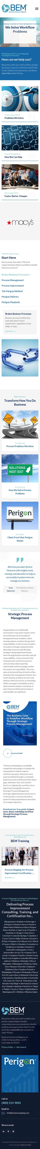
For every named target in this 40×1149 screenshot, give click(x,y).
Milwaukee (7, 964)
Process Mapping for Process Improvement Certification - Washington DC (19, 873)
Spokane (18, 986)
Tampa (35, 986)
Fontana (12, 941)
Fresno (6, 944)
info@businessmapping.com (18, 1113)
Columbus (32, 936)
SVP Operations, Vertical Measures (24, 589)
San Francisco (25, 983)
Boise (5, 930)
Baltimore (19, 927)
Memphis (24, 961)
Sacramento (8, 978)
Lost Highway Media (24, 1145)
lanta (18, 924)
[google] (8, 1131)
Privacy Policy (7, 1047)
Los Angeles (14, 958)
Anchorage (29, 921)
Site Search (21, 1047)
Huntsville (10, 950)
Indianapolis (21, 950)
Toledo (6, 989)
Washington (8, 992)
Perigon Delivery (10, 296)
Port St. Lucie (7, 975)
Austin (31, 924)
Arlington (8, 924)
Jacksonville (8, 952)
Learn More (9, 331)
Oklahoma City (11, 969)
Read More (8, 878)
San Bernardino (21, 978)
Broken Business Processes (15, 274)
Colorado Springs (19, 936)
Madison (15, 961)
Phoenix (16, 972)
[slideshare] (13, 1131)
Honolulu (20, 947)
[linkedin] (3, 1131)
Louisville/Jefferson (28, 958)
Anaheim (20, 921)
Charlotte (10, 933)
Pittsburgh (26, 972)
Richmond (24, 975)
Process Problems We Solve (20, 446)
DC (14, 992)
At (15, 924)
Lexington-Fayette (17, 955)
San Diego (15, 983)
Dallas (18, 938)
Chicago (18, 933)
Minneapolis (18, 964)
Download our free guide (14, 809)
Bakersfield (8, 927)
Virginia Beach (30, 989)
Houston (29, 947)
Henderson (10, 947)
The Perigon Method (12, 291)
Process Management (13, 280)
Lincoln (29, 955)
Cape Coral (21, 930)
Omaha (22, 969)
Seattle (10, 986)
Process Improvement (13, 285)
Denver (25, 938)
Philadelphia (7, 972)
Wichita (20, 992)
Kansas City (30, 952)
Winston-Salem (31, 992)
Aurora (24, 924)
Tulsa (21, 989)
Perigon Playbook (11, 302)
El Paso (5, 941)
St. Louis (7, 981)
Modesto (28, 964)
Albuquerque (9, 921)
